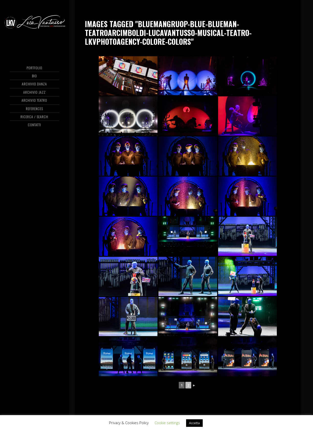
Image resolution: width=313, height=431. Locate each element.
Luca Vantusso (34, 23)
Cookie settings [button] (167, 422)
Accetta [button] (194, 423)
